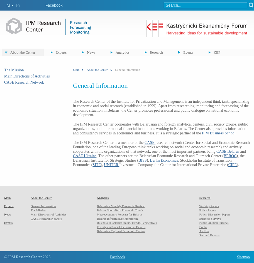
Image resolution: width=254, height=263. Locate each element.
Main (76, 69)
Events (188, 52)
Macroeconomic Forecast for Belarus (119, 214)
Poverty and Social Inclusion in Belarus (121, 227)
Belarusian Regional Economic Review (121, 231)
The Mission (14, 70)
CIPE (232, 165)
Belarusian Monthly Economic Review (121, 206)
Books (203, 227)
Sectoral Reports (209, 235)
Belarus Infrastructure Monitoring (117, 218)
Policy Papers (207, 210)
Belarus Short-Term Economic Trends (120, 210)
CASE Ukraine (84, 156)
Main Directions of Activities (27, 76)
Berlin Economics (164, 160)
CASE (150, 143)
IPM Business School (219, 133)
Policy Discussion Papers (214, 214)
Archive (204, 231)
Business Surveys (210, 218)
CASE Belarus (227, 151)
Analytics (123, 52)
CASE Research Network (24, 82)
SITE (96, 165)
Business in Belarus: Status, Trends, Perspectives (127, 222)
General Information (43, 206)
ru (8, 5)
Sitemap (243, 257)
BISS (142, 160)
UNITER (111, 165)
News (91, 52)
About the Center (22, 52)
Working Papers (209, 206)
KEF (217, 52)
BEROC (230, 156)
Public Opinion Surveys (213, 222)
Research (156, 52)
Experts (61, 52)
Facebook (53, 5)
